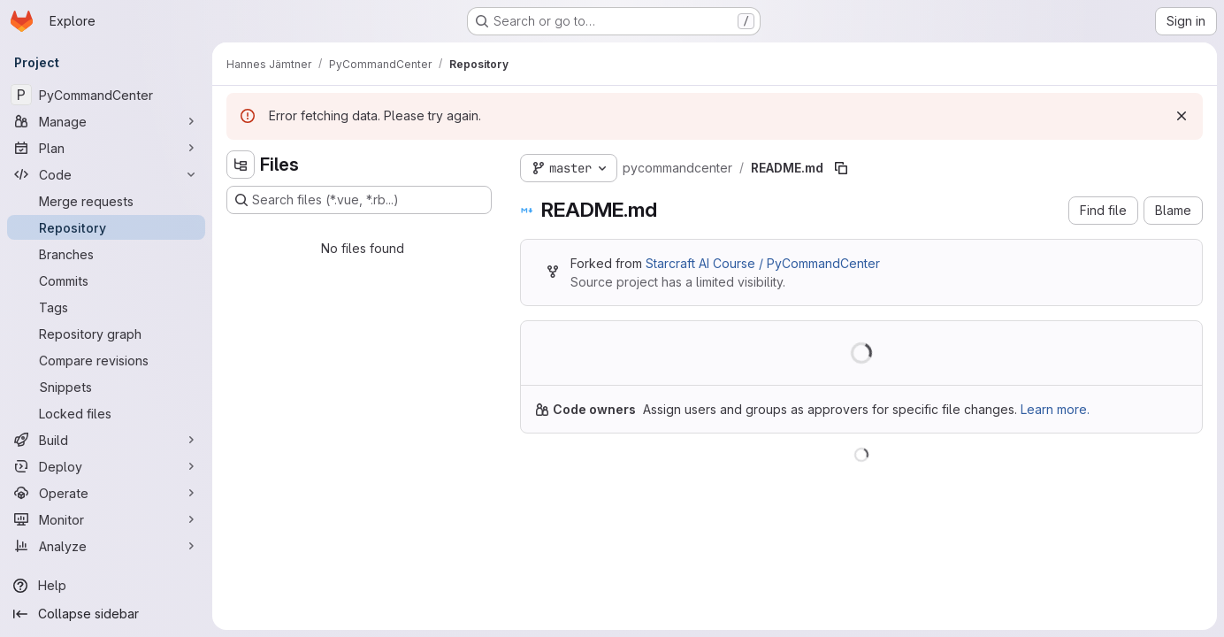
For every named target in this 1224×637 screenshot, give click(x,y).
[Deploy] (106, 466)
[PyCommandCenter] (106, 94)
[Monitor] (106, 519)
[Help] (106, 585)
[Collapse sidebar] (106, 614)
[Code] (106, 174)
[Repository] (106, 227)
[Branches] (106, 254)
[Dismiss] (1181, 116)
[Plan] (106, 147)
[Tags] (106, 307)
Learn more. (1055, 409)
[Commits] (106, 280)
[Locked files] (106, 413)
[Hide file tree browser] (240, 164)
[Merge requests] (106, 200)
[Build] (106, 439)
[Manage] (106, 121)
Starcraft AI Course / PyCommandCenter (763, 263)
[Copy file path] (841, 168)
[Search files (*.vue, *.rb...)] (359, 200)
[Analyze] (106, 545)
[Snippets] (106, 386)
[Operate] (106, 492)
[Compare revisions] (106, 360)
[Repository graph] (106, 333)
